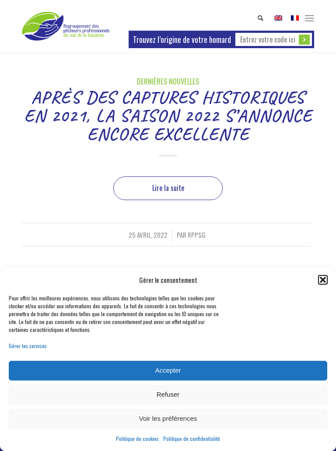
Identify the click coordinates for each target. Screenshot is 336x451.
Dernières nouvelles (168, 81)
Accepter (168, 370)
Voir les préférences (168, 418)
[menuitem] (256, 18)
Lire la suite (168, 188)
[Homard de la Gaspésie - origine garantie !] (65, 26)
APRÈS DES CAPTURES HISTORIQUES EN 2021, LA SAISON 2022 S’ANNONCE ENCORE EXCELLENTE (168, 115)
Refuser (168, 394)
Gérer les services (28, 345)
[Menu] (309, 17)
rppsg (196, 235)
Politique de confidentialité (191, 438)
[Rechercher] (256, 18)
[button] (322, 279)
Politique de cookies (137, 438)
